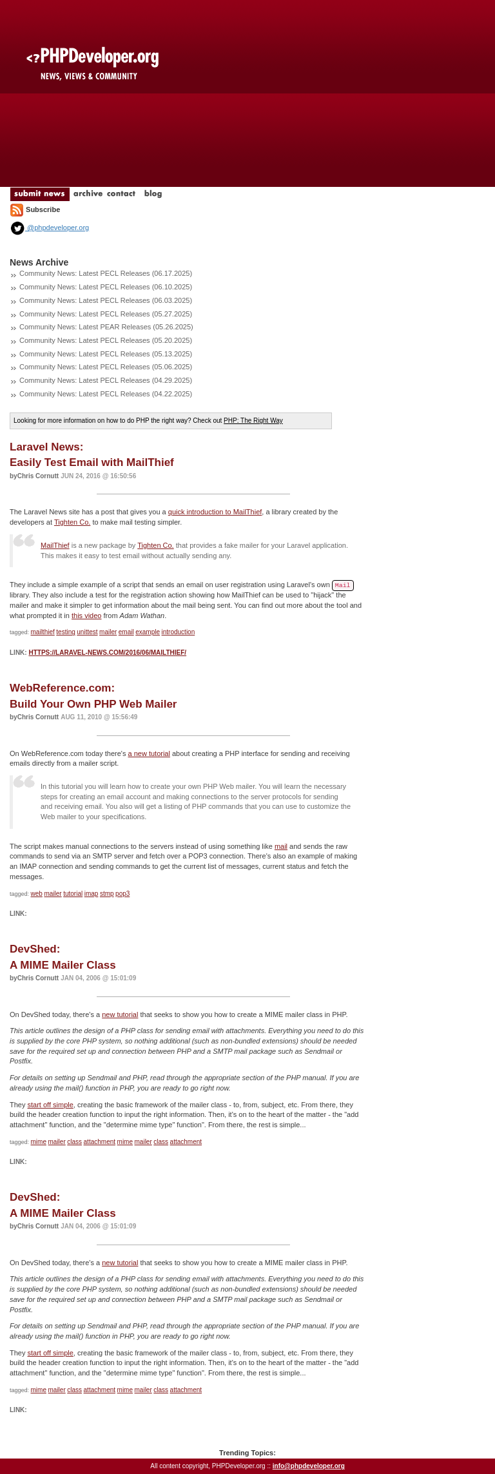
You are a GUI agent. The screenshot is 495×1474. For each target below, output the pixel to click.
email (126, 631)
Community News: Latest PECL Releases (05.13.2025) (105, 354)
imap (91, 893)
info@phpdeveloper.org (309, 1465)
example (147, 631)
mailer (108, 631)
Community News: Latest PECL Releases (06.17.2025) (105, 273)
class (74, 1141)
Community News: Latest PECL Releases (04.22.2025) (105, 394)
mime (38, 1141)
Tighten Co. (72, 522)
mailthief (43, 631)
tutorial (72, 893)
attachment (99, 1141)
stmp (107, 893)
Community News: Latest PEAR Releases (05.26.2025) (106, 327)
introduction (178, 631)
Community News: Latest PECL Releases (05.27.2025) (105, 314)
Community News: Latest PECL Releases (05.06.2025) (105, 367)
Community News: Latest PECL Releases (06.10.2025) (105, 287)
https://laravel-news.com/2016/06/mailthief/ (107, 652)
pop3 (122, 893)
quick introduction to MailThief (215, 512)
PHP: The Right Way (253, 420)
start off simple (50, 1105)
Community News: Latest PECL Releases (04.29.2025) (105, 380)
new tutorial (120, 1014)
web (37, 893)
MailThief (55, 545)
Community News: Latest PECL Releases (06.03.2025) (105, 300)
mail (281, 846)
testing (65, 631)
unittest (87, 631)
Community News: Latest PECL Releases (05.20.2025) (105, 340)
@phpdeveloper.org (49, 227)
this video (86, 615)
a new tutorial (149, 753)
